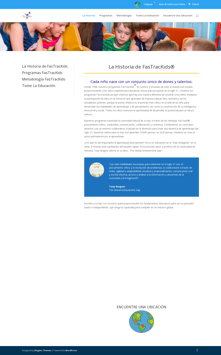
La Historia (89, 15)
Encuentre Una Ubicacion (177, 15)
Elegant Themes (42, 350)
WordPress (71, 350)
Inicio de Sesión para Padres (172, 4)
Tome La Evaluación (147, 15)
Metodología (124, 15)
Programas (105, 15)
